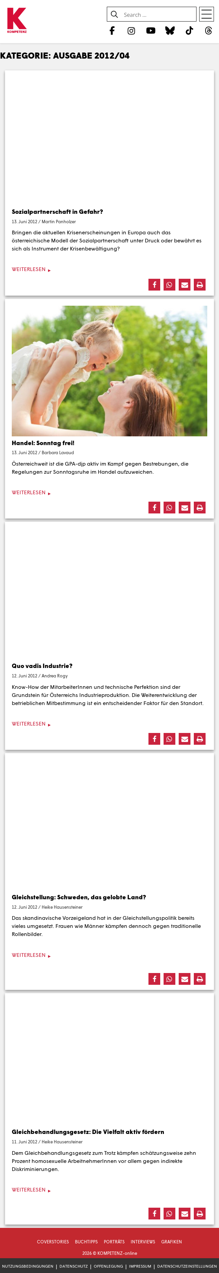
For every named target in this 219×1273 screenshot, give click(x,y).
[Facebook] (112, 30)
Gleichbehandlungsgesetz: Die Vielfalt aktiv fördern (88, 1131)
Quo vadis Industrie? (42, 665)
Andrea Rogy (55, 675)
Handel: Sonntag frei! (43, 442)
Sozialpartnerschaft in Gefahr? (57, 211)
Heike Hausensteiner (62, 907)
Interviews (143, 1241)
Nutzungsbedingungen (27, 1266)
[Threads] (209, 30)
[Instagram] (131, 30)
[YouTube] (150, 30)
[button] (154, 285)
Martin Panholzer (59, 221)
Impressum (140, 1266)
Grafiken (171, 1241)
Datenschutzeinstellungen (187, 1266)
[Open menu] (206, 14)
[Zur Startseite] (17, 20)
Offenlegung (108, 1266)
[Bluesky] (170, 30)
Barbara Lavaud (58, 452)
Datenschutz (73, 1266)
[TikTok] (189, 30)
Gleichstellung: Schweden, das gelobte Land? (79, 897)
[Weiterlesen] (109, 269)
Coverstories (53, 1241)
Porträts (114, 1241)
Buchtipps (86, 1241)
